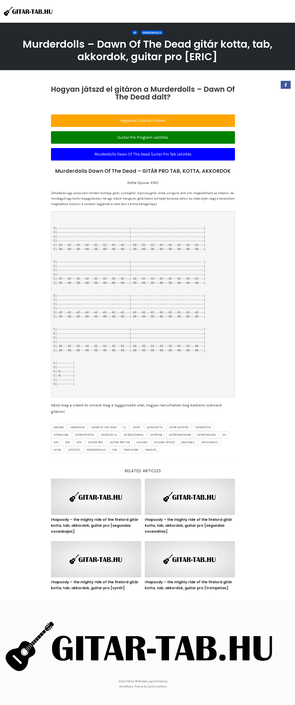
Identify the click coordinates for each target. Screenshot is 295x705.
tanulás (150, 449)
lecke (57, 449)
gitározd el (109, 434)
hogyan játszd (164, 442)
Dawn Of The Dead (104, 427)
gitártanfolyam (180, 434)
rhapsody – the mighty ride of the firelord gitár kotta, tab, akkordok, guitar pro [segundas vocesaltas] (188, 525)
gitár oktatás (179, 427)
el (124, 427)
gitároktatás (84, 434)
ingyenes (188, 442)
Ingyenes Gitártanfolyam (143, 120)
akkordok (78, 427)
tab (114, 449)
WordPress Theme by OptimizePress (143, 686)
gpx (79, 442)
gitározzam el (134, 434)
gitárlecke (61, 434)
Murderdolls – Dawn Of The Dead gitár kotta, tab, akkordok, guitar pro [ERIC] (147, 50)
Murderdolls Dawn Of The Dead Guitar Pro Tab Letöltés (142, 154)
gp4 (67, 442)
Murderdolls (152, 32)
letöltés (74, 449)
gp (224, 434)
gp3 (55, 442)
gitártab (156, 434)
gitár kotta (155, 427)
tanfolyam (131, 449)
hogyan (142, 442)
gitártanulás (206, 434)
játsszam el (209, 442)
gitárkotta (203, 427)
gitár (136, 427)
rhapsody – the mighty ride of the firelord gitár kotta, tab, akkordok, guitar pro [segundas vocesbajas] (94, 525)
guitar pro (95, 442)
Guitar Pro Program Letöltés (143, 137)
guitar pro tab (120, 442)
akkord (58, 427)
